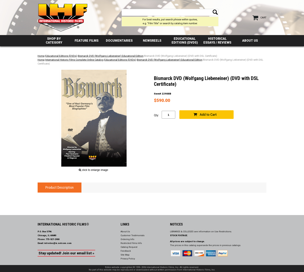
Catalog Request (129, 247)
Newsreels (152, 40)
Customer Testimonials (132, 235)
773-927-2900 (52, 239)
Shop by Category (54, 40)
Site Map (125, 255)
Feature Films (86, 40)
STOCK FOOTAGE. (179, 235)
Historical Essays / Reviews (217, 40)
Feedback (126, 251)
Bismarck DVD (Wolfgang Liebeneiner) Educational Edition (110, 55)
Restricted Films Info (131, 243)
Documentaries (119, 40)
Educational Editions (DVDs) (185, 40)
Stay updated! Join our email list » (66, 253)
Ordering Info (127, 239)
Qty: (156, 115)
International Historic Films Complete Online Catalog (74, 59)
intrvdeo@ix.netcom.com (58, 243)
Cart (263, 17)
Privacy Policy (128, 258)
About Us (250, 40)
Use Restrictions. (223, 231)
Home (41, 55)
